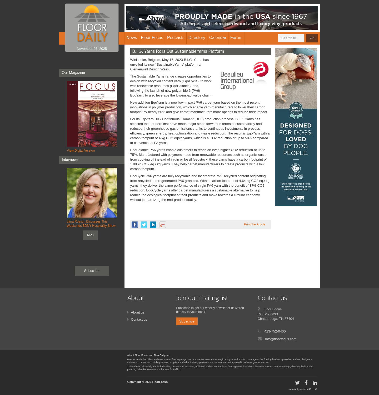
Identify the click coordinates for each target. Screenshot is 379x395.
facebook (135, 224)
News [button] (132, 37)
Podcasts (175, 37)
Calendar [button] (217, 37)
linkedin (153, 224)
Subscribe (91, 271)
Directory (196, 37)
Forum (236, 37)
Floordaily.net (149, 366)
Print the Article (254, 224)
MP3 (90, 235)
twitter (144, 224)
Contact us (139, 319)
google (162, 224)
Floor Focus (133, 359)
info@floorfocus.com (281, 339)
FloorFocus (160, 381)
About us (137, 312)
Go (312, 38)
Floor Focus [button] (152, 37)
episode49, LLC (308, 389)
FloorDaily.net (161, 355)
